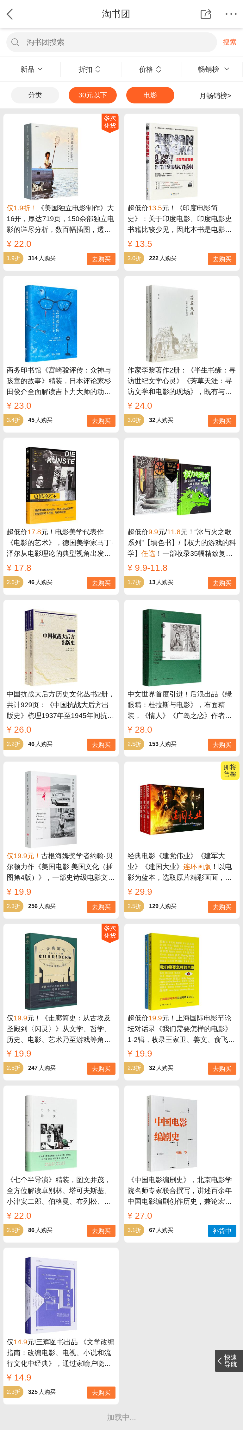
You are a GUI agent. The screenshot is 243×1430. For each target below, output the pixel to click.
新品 (32, 69)
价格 (150, 69)
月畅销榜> (215, 96)
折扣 (89, 69)
